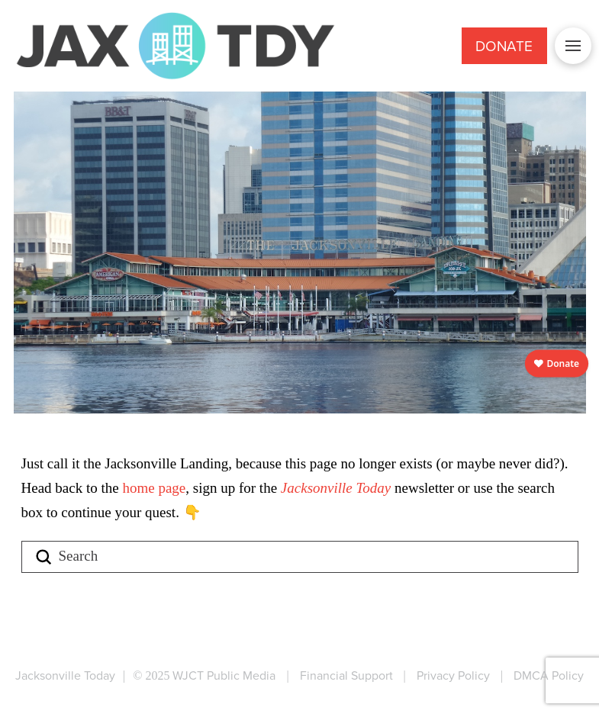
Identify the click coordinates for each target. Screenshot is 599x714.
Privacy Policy (453, 675)
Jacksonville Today (338, 488)
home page (153, 488)
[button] (573, 45)
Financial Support (346, 675)
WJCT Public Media (223, 675)
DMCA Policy (549, 675)
